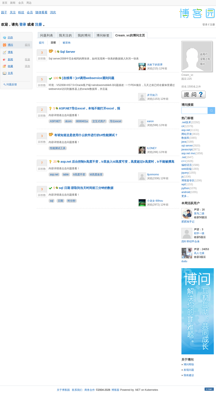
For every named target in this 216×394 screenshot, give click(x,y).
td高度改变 (96, 174)
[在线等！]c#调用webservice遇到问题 (88, 78)
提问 (27, 44)
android (189, 192)
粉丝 (21, 12)
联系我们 (77, 389)
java (187, 141)
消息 (53, 12)
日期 (60, 200)
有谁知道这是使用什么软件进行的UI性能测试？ (86, 135)
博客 (10, 52)
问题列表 (46, 35)
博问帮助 (189, 364)
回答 (53, 42)
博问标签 (103, 35)
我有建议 (189, 375)
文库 (10, 73)
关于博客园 (63, 389)
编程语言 (190, 165)
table (66, 174)
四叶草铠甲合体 (190, 241)
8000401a (82, 121)
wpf (187, 184)
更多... (185, 196)
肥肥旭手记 (187, 221)
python (189, 188)
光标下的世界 (155, 64)
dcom (68, 121)
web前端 (190, 168)
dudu (184, 261)
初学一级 (199, 233)
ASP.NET (55, 121)
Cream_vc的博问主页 (130, 35)
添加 (27, 66)
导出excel (115, 121)
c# (187, 126)
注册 (38, 24)
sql (51, 200)
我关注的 (65, 35)
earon (150, 121)
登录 (22, 24)
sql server (190, 145)
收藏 (10, 66)
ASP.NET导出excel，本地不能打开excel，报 (89, 108)
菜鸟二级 (199, 213)
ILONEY (152, 148)
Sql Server (67, 51)
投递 (27, 59)
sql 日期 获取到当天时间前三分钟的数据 (86, 188)
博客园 (115, 389)
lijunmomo (153, 174)
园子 (4, 12)
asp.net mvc (192, 153)
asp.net (54, 174)
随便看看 (41, 12)
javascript (190, 149)
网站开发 (190, 133)
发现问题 (189, 369)
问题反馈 (11, 84)
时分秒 (71, 200)
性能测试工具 (57, 148)
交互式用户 (98, 121)
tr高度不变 (79, 174)
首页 (4, 2)
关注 (13, 12)
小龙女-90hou (155, 200)
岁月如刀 (152, 95)
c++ (187, 161)
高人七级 (199, 253)
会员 (21, 2)
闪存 (10, 37)
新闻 (12, 2)
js (186, 176)
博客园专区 (191, 180)
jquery (188, 172)
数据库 (189, 137)
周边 (29, 2)
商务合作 (89, 389)
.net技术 (190, 122)
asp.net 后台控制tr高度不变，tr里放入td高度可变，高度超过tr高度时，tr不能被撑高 (117, 161)
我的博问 (84, 35)
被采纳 (66, 42)
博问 (10, 44)
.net (187, 157)
